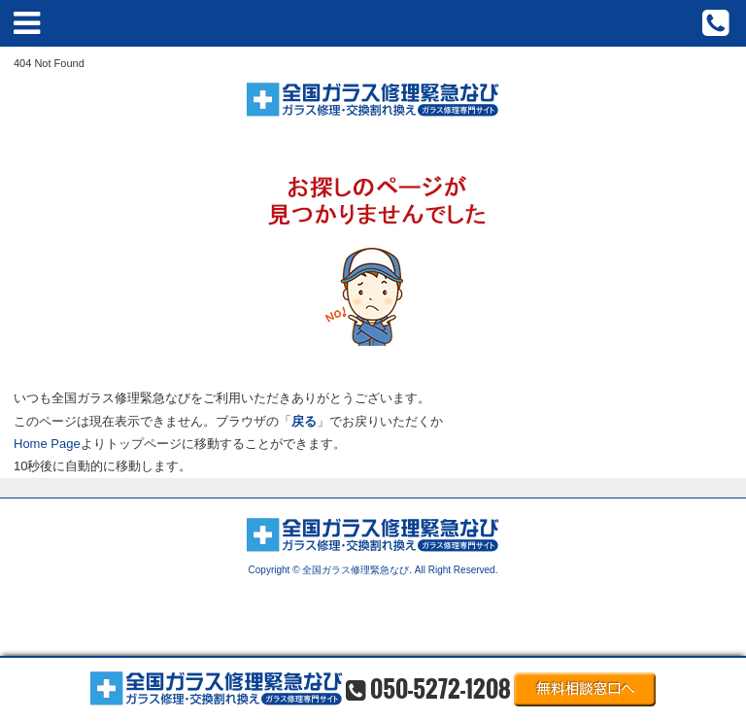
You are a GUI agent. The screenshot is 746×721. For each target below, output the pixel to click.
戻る (304, 421)
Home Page (47, 443)
